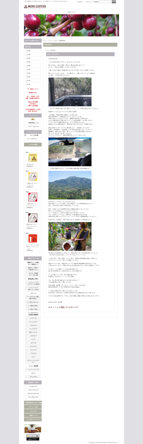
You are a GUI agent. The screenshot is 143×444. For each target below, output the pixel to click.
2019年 (28, 62)
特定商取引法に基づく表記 (34, 402)
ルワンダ (33, 343)
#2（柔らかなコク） (33, 302)
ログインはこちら (34, 126)
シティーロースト (33, 390)
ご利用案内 (79, 1)
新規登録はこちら (34, 123)
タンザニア (33, 346)
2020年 (28, 58)
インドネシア (33, 329)
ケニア (33, 339)
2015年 (28, 69)
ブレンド (33, 293)
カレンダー (33, 411)
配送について (34, 415)
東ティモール (33, 332)
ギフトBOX (33, 377)
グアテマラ (33, 318)
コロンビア (33, 350)
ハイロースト (33, 386)
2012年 (28, 80)
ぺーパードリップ (33, 369)
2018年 (28, 65)
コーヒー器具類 (33, 366)
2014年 (28, 73)
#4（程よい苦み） (33, 309)
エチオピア (33, 336)
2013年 (28, 77)
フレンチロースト (33, 397)
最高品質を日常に (33, 279)
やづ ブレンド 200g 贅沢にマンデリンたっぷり (32, 246)
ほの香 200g (29, 164)
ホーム (45, 40)
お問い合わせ (88, 1)
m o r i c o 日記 (33, 407)
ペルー (33, 357)
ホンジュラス (33, 322)
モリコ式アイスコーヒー (33, 419)
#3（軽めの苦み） (33, 305)
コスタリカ (33, 325)
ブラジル (33, 353)
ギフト (33, 373)
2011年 (28, 84)
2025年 (28, 51)
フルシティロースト (33, 393)
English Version (71, 12)
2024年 (28, 54)
